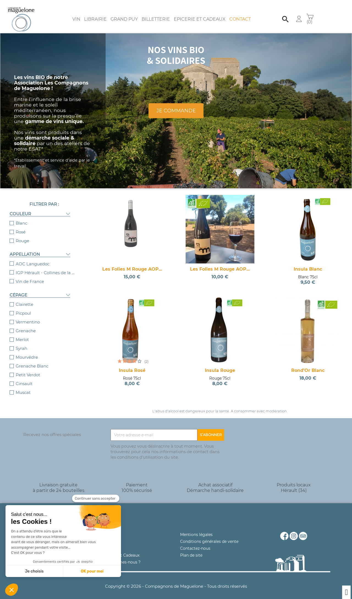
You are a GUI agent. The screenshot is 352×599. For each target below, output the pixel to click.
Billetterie (156, 13)
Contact (240, 13)
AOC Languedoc (33, 258)
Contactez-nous (195, 542)
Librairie (95, 13)
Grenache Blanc (32, 360)
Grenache (26, 325)
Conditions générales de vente (209, 535)
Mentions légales (196, 529)
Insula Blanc (308, 263)
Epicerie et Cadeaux (200, 13)
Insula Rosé (132, 364)
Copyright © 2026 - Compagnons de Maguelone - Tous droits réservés (176, 580)
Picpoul (23, 307)
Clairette (24, 298)
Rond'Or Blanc (307, 364)
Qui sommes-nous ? (121, 556)
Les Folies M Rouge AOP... (132, 263)
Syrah (21, 342)
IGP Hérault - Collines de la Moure (46, 267)
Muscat (23, 387)
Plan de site (191, 549)
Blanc (21, 217)
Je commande (176, 105)
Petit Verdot (28, 369)
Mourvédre (27, 351)
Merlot (22, 334)
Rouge (22, 235)
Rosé (21, 226)
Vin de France (30, 276)
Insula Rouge (220, 364)
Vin (76, 13)
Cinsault (24, 378)
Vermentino (28, 316)
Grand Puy (124, 13)
